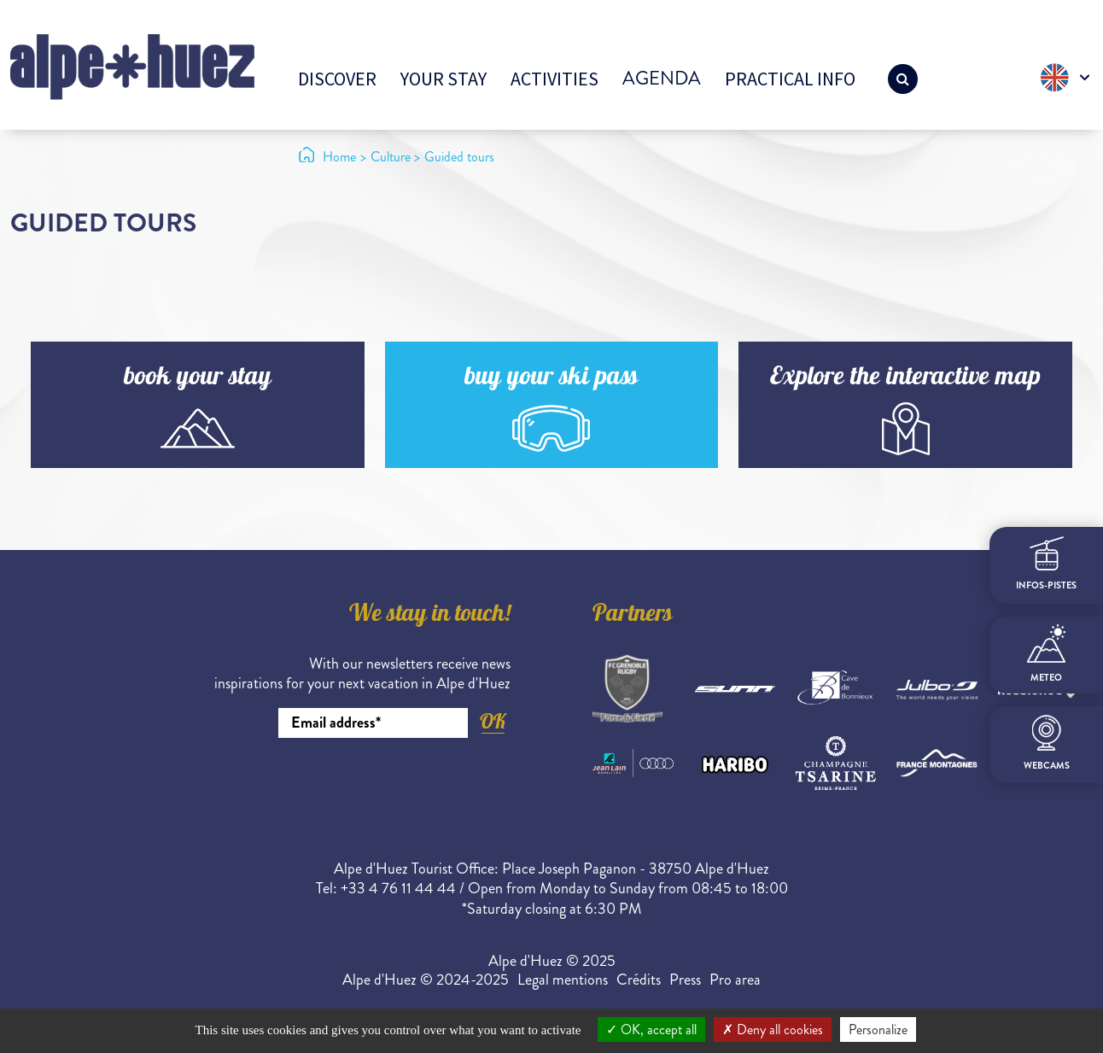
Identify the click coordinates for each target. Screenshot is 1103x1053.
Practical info (790, 79)
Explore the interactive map (905, 379)
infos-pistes (1046, 564)
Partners (632, 615)
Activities (554, 79)
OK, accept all (651, 1029)
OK (492, 721)
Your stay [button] (443, 79)
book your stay (197, 379)
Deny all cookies (772, 1029)
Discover (337, 79)
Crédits (638, 979)
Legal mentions (562, 979)
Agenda (661, 78)
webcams (1047, 743)
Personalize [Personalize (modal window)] (878, 1029)
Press (685, 979)
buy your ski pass (551, 379)
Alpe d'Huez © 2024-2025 (425, 979)
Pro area (735, 979)
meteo (1046, 654)
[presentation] (381, 785)
